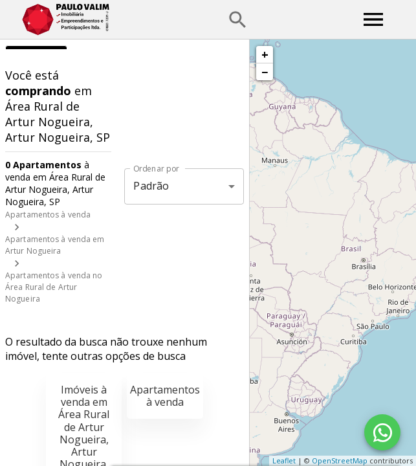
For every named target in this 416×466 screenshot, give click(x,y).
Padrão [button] (151, 186)
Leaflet (284, 460)
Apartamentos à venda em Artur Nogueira (55, 245)
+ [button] (264, 54)
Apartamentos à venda (48, 214)
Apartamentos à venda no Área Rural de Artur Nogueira (54, 287)
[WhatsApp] (382, 432)
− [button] (264, 72)
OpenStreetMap (339, 460)
